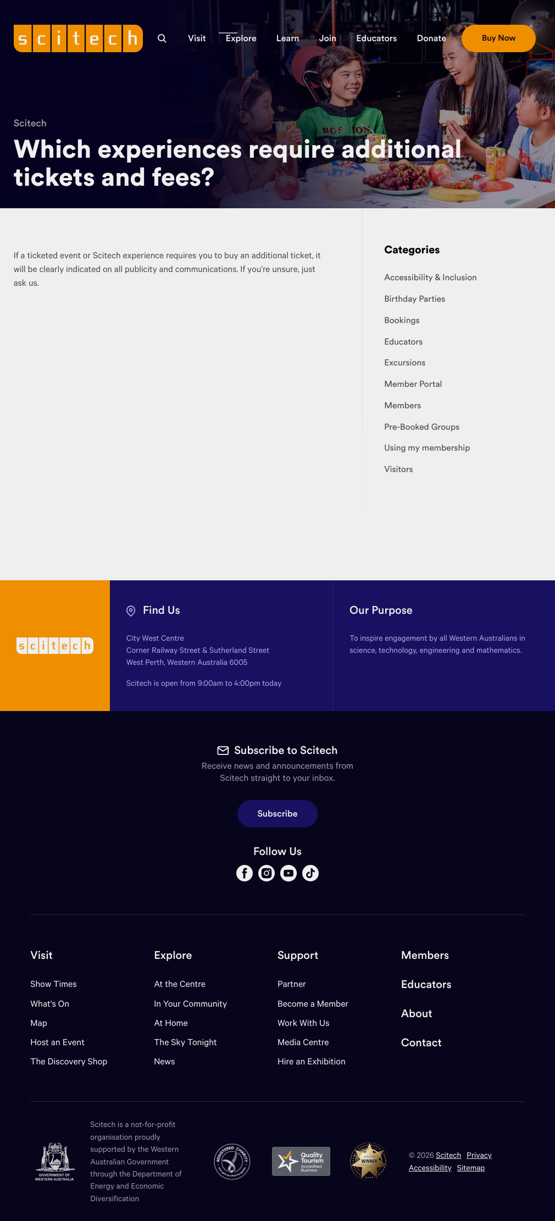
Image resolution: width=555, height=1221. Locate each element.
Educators (426, 984)
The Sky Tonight (185, 1042)
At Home (171, 1023)
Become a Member (313, 1003)
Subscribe (278, 813)
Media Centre (303, 1042)
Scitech (30, 122)
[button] (197, 38)
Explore (173, 955)
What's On (49, 1003)
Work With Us (303, 1023)
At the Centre (180, 984)
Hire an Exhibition (312, 1061)
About (416, 1013)
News (164, 1061)
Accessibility (430, 1167)
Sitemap (471, 1167)
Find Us (161, 610)
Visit (41, 955)
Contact (421, 1043)
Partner (292, 984)
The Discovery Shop (68, 1061)
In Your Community (190, 1003)
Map (45, 1023)
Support (298, 955)
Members (425, 955)
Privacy (479, 1155)
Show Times (53, 984)
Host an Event (57, 1042)
